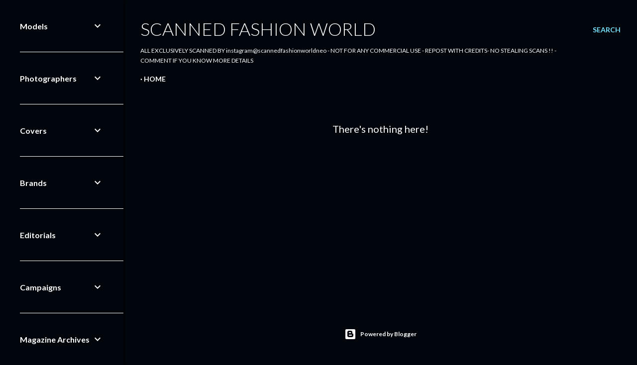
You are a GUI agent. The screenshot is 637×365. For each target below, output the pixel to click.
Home (155, 79)
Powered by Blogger (380, 334)
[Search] (607, 30)
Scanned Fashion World (258, 29)
